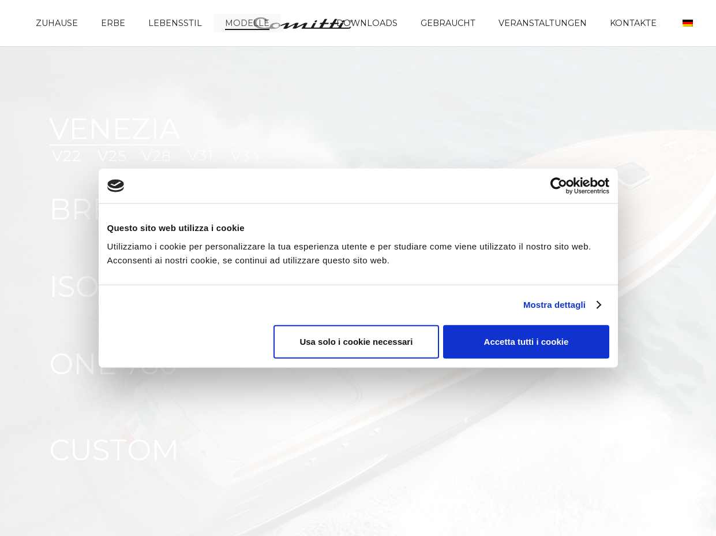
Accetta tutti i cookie (526, 341)
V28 (156, 156)
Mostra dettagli (554, 305)
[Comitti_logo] (303, 23)
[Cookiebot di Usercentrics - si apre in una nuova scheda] (558, 186)
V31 (200, 155)
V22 (66, 156)
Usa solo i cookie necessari (356, 341)
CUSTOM (114, 450)
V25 (112, 156)
